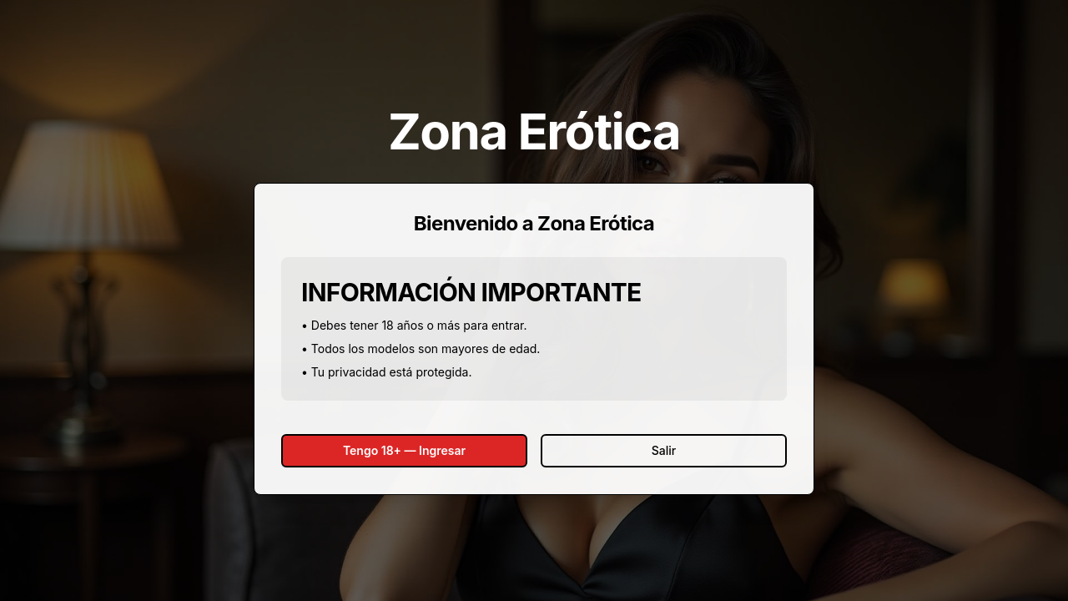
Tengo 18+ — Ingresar (404, 450)
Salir (664, 450)
